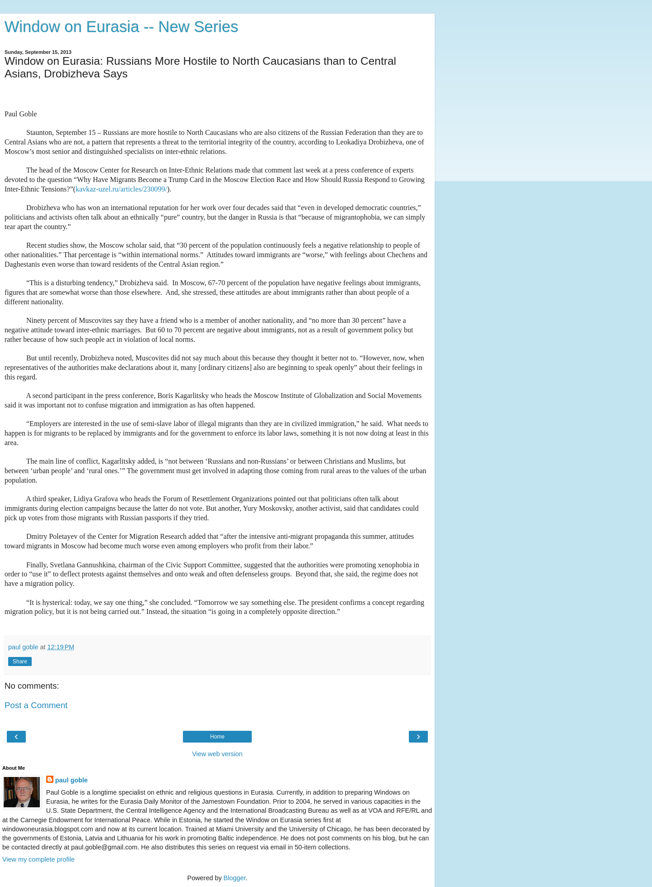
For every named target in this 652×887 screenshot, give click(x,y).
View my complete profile (38, 859)
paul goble (71, 780)
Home (217, 737)
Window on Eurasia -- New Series (121, 26)
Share (20, 661)
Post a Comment (36, 705)
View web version (217, 754)
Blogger (235, 878)
